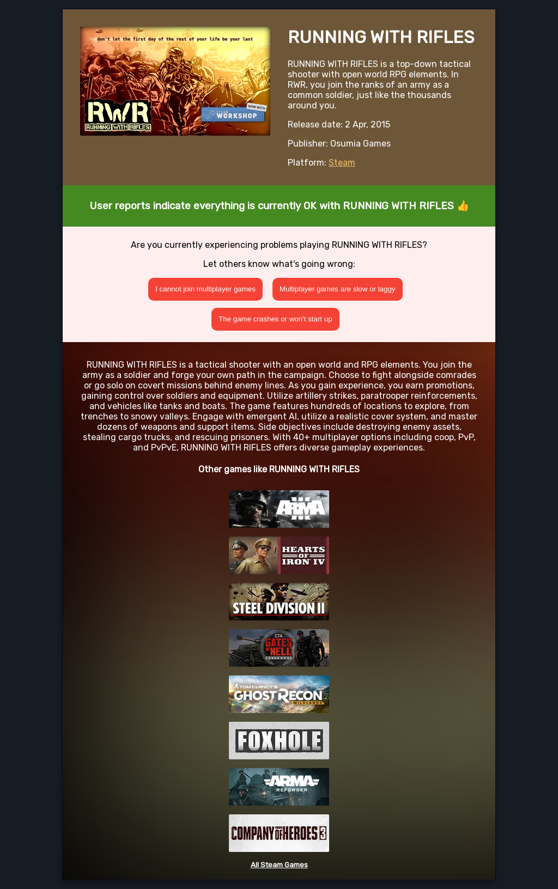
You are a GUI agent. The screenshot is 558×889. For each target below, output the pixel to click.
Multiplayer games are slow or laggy (338, 289)
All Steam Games (279, 865)
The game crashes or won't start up (275, 319)
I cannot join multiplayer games (205, 289)
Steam (342, 162)
